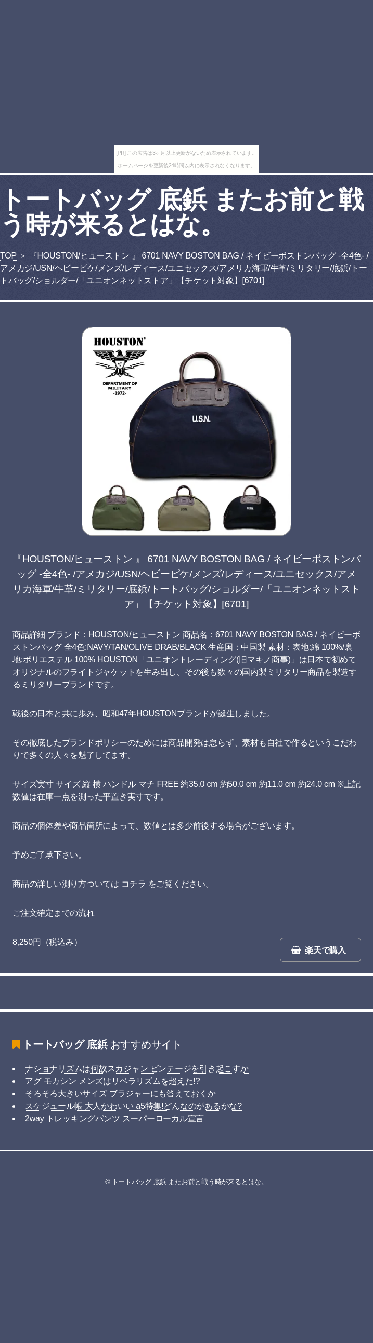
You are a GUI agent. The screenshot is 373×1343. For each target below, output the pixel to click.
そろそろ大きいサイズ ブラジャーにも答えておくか (120, 1093)
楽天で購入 (325, 950)
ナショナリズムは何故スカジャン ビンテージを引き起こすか (137, 1068)
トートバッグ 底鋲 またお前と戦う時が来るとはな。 (181, 212)
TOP (8, 255)
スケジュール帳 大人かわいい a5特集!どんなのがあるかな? (133, 1106)
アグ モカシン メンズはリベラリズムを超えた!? (112, 1081)
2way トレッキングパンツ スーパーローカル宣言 (114, 1118)
